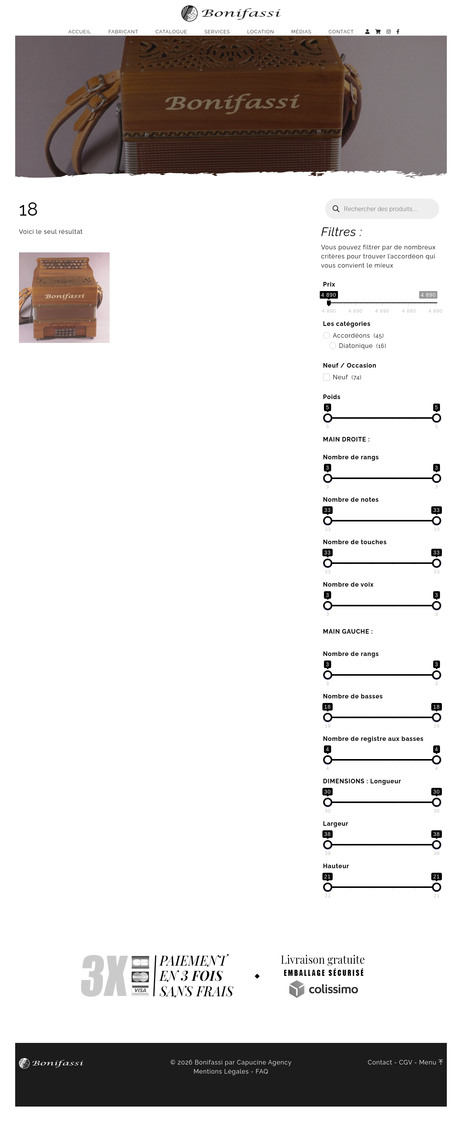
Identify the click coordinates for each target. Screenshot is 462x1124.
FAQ (262, 1089)
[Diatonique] (332, 363)
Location (260, 36)
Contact (341, 36)
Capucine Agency (264, 1079)
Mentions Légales (221, 1089)
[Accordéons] (326, 352)
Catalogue (171, 36)
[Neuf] (326, 394)
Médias (301, 36)
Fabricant (123, 36)
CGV (405, 1079)
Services (217, 36)
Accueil (79, 36)
